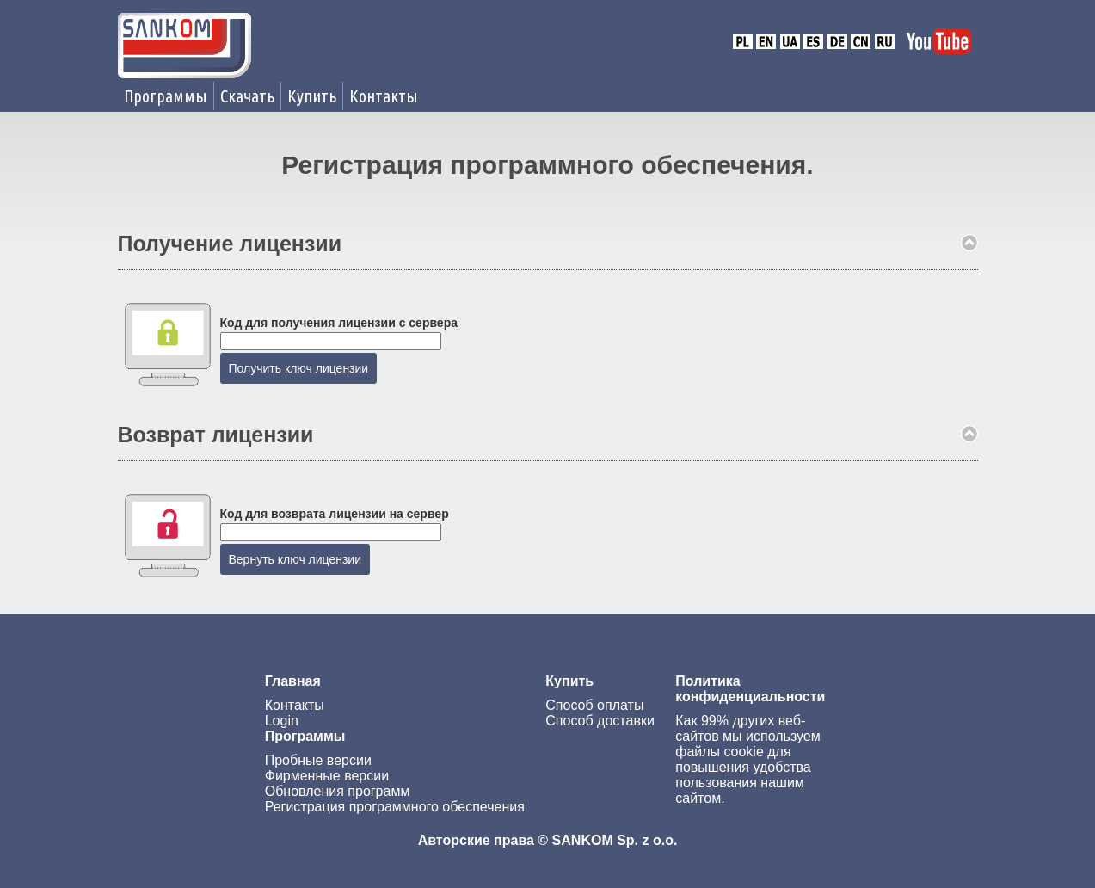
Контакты (383, 96)
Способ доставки (600, 720)
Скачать (247, 96)
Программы (165, 96)
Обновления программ (337, 791)
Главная (293, 681)
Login (281, 720)
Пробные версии (318, 760)
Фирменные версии (327, 775)
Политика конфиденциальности (750, 689)
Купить (311, 96)
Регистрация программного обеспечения (395, 806)
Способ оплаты (594, 705)
